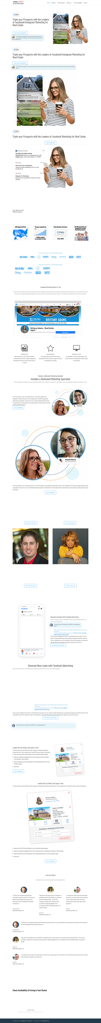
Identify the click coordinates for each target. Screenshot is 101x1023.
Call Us (85, 2)
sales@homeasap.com (70, 1001)
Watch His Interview (31, 523)
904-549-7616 (70, 999)
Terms (42, 1012)
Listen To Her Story (70, 523)
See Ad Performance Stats (58, 645)
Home (48, 2)
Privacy (37, 1012)
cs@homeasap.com (70, 1010)
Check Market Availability (20, 33)
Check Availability (78, 2)
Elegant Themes (26, 1021)
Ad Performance (61, 2)
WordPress (45, 1021)
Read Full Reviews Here (50, 970)
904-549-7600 (70, 1007)
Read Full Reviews (50, 976)
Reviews (53, 2)
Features (69, 2)
